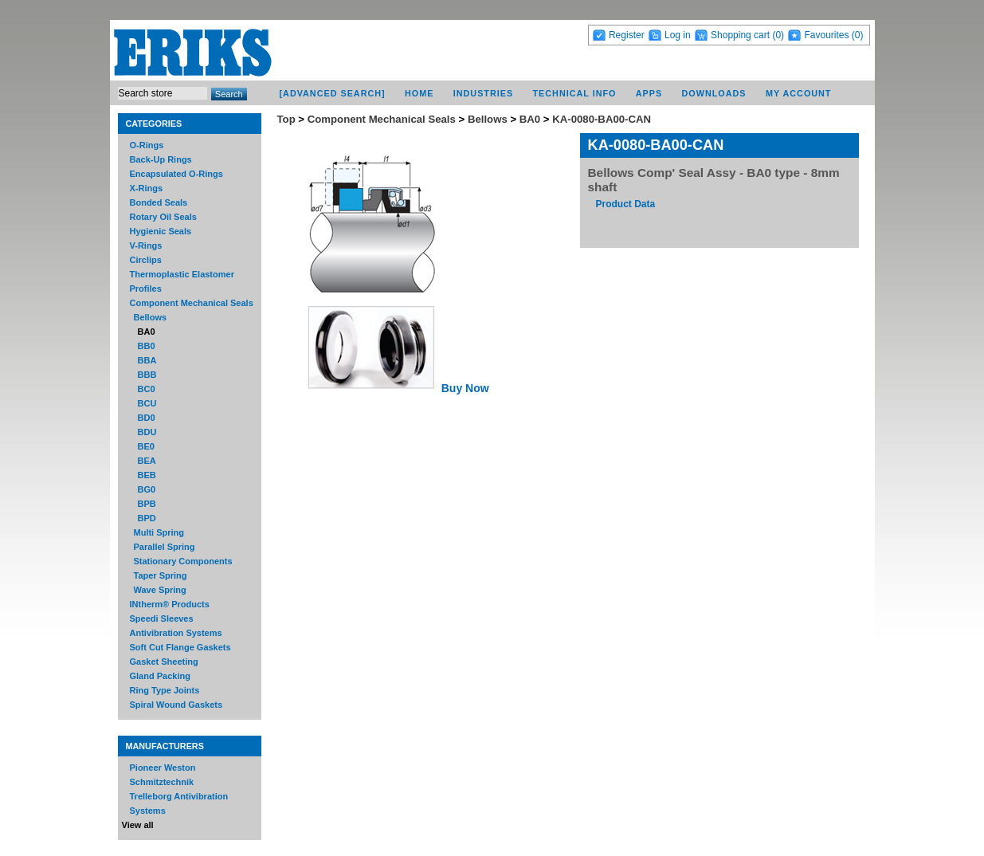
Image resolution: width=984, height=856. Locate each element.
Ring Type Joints (165, 690)
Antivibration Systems (176, 633)
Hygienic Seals (161, 231)
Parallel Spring (164, 547)
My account (799, 93)
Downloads (714, 93)
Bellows (150, 317)
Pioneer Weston (163, 767)
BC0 (146, 389)
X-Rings (146, 188)
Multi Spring (159, 532)
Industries (483, 93)
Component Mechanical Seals (191, 303)
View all (138, 825)
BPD (147, 518)
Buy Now (465, 388)
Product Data (626, 204)
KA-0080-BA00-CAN (601, 119)
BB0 (146, 346)
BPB (147, 503)
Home (419, 93)
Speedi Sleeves (162, 618)
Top (286, 119)
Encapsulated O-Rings (176, 174)
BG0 (147, 489)
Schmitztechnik (162, 782)
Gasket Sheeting (164, 661)
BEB (147, 475)
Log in (677, 35)
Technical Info (574, 93)
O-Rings (147, 145)
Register (627, 35)
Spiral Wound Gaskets (176, 704)
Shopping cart (740, 35)
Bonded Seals (159, 202)
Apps (649, 93)
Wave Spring (160, 590)
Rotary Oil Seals (163, 217)
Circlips (146, 260)
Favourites (826, 35)
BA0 (146, 331)
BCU (147, 403)
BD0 (146, 417)
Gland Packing (160, 676)
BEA (147, 460)
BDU (147, 432)
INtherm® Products (170, 604)
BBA (147, 360)
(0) (778, 35)
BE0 (146, 446)
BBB (147, 374)
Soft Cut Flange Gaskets (180, 647)
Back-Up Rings (161, 159)
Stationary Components (183, 561)
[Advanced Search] (332, 93)
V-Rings (146, 245)
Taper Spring (160, 575)
